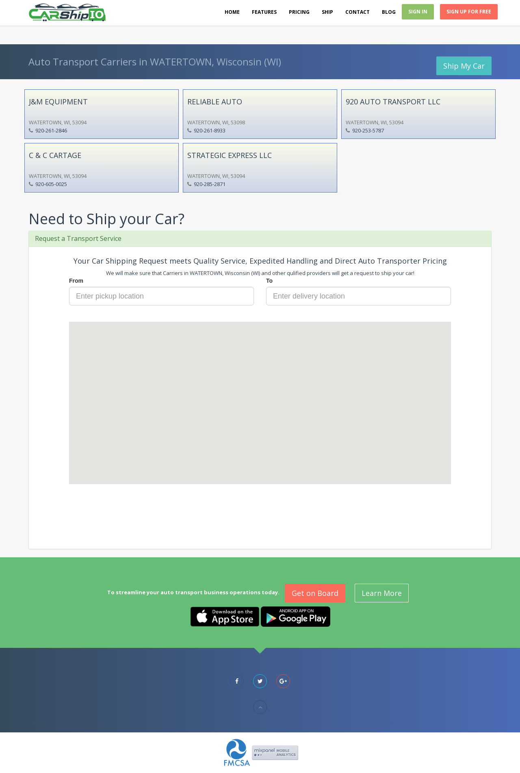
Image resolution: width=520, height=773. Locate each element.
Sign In (417, 11)
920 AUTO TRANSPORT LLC (393, 101)
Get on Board (315, 593)
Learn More (382, 593)
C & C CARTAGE (55, 155)
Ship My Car (464, 66)
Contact (357, 12)
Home (232, 12)
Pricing (299, 12)
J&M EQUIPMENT (58, 101)
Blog (389, 12)
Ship (327, 12)
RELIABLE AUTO (214, 101)
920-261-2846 (51, 130)
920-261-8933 (209, 130)
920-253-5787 (368, 130)
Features (264, 12)
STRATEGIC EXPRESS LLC (229, 155)
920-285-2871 (209, 184)
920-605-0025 (51, 184)
